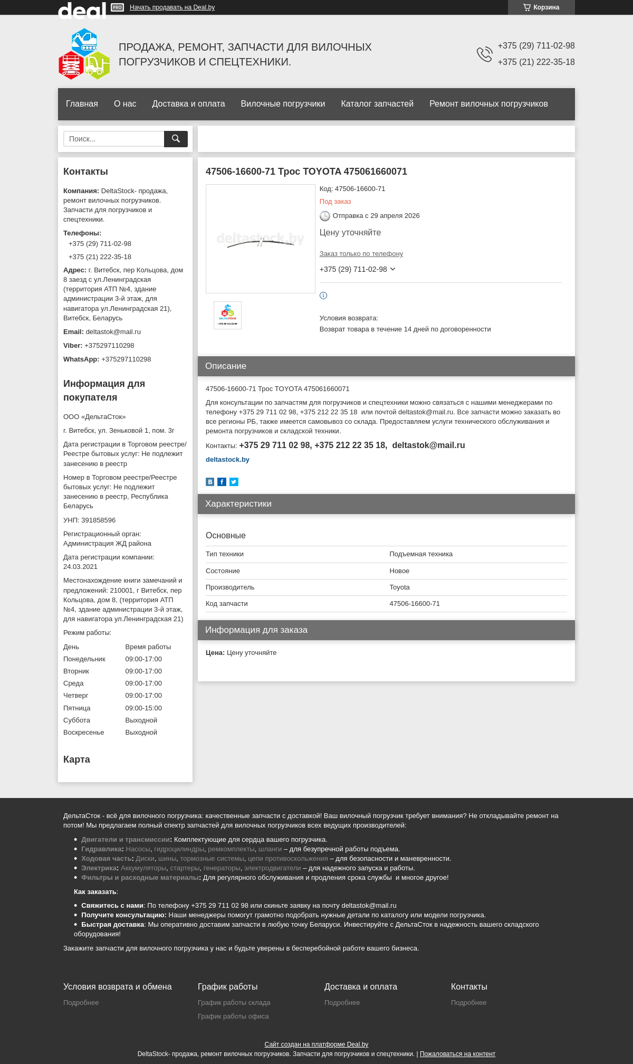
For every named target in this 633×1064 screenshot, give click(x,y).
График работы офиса (233, 1016)
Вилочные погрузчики (283, 103)
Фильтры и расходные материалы (140, 877)
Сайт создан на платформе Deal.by (317, 1044)
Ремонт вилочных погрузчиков (488, 103)
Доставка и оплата (188, 103)
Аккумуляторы (143, 868)
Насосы (138, 849)
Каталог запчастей (377, 103)
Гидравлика (101, 849)
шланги (270, 849)
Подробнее (81, 1002)
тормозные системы (212, 858)
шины (167, 858)
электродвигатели (272, 868)
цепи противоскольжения (288, 858)
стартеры (184, 868)
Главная (82, 103)
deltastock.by (228, 459)
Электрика (99, 868)
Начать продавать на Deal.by (172, 7)
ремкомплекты (231, 849)
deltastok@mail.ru (113, 332)
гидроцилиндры (179, 849)
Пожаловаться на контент (457, 1054)
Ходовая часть (106, 858)
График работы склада (234, 1002)
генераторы (222, 868)
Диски (145, 858)
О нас (125, 103)
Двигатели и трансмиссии (125, 839)
